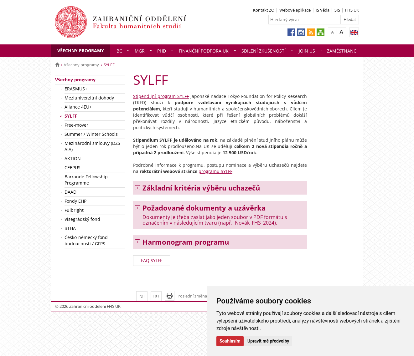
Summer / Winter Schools (91, 134)
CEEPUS (72, 167)
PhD (161, 51)
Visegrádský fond (82, 219)
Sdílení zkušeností (263, 51)
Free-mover (76, 125)
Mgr (140, 51)
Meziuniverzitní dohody (89, 98)
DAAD (70, 192)
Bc (119, 51)
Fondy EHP (75, 201)
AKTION (73, 158)
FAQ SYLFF (151, 260)
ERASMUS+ (76, 89)
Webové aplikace (295, 10)
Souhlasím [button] (230, 340)
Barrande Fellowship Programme (86, 180)
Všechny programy (80, 50)
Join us (307, 51)
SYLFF (71, 116)
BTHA (70, 228)
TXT (156, 296)
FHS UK (352, 10)
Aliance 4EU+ (78, 107)
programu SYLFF (215, 171)
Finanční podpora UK (204, 51)
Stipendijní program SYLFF (161, 96)
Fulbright (74, 210)
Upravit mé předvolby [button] (268, 340)
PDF (141, 296)
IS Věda (322, 10)
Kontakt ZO (263, 10)
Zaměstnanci (342, 51)
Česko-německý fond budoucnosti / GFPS (86, 240)
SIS (337, 10)
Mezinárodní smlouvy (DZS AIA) (92, 146)
